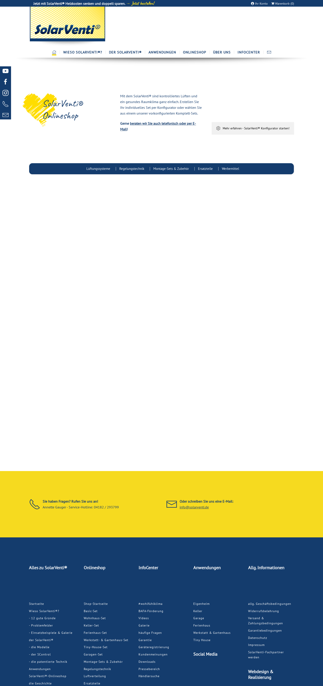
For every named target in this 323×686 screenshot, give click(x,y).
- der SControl (40, 654)
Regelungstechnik (131, 169)
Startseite (36, 604)
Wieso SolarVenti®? (44, 611)
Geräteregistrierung (154, 647)
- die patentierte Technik (48, 662)
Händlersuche (149, 676)
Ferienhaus (201, 625)
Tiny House (202, 640)
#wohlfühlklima (151, 604)
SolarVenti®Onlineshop (62, 109)
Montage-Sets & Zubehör (171, 169)
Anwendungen (40, 669)
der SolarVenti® (41, 640)
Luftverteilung (95, 676)
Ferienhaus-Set (95, 633)
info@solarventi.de (194, 507)
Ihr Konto (260, 4)
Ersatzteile (205, 169)
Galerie (144, 625)
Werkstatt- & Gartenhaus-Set (106, 640)
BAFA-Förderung (151, 611)
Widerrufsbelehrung (263, 611)
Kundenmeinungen (153, 654)
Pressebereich (149, 669)
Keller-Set (91, 625)
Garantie (145, 640)
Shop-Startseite (96, 604)
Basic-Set (91, 611)
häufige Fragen (150, 633)
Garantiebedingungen (265, 630)
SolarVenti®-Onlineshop (47, 676)
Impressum (256, 645)
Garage (198, 618)
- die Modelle (39, 647)
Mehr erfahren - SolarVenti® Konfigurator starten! (252, 128)
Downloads (147, 662)
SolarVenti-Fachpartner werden (266, 654)
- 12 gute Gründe (42, 618)
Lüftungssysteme (98, 169)
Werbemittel (230, 169)
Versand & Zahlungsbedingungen (265, 620)
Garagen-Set (93, 654)
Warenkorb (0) (282, 4)
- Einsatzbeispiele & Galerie (50, 633)
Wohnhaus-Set (95, 618)
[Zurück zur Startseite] (67, 27)
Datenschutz (257, 638)
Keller (197, 611)
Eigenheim (201, 604)
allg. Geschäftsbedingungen (269, 604)
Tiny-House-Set (96, 647)
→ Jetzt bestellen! (140, 3)
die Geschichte (40, 683)
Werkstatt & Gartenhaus (212, 633)
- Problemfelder (41, 625)
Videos (144, 618)
